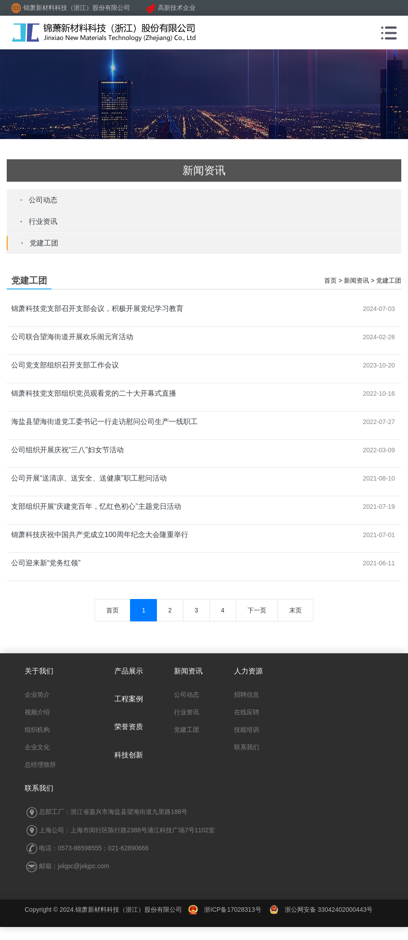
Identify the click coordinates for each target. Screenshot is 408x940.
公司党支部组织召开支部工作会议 (65, 365)
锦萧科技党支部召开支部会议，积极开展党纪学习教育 (97, 308)
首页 (112, 610)
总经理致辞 (40, 764)
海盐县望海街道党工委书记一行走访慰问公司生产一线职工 (104, 421)
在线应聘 (246, 712)
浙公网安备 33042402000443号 (321, 909)
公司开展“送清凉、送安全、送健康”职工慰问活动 (89, 478)
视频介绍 (37, 712)
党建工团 (44, 243)
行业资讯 (43, 221)
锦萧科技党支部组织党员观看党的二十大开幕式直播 (93, 393)
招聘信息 (246, 694)
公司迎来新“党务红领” (46, 563)
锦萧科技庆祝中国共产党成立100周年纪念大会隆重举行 (99, 534)
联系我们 (246, 747)
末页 (295, 610)
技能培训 (246, 729)
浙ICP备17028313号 (232, 909)
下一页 (256, 610)
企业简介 (37, 694)
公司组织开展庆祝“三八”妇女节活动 (67, 450)
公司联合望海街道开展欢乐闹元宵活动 (72, 337)
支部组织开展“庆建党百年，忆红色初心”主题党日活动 (96, 506)
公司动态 (43, 200)
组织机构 (37, 729)
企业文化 (37, 747)
